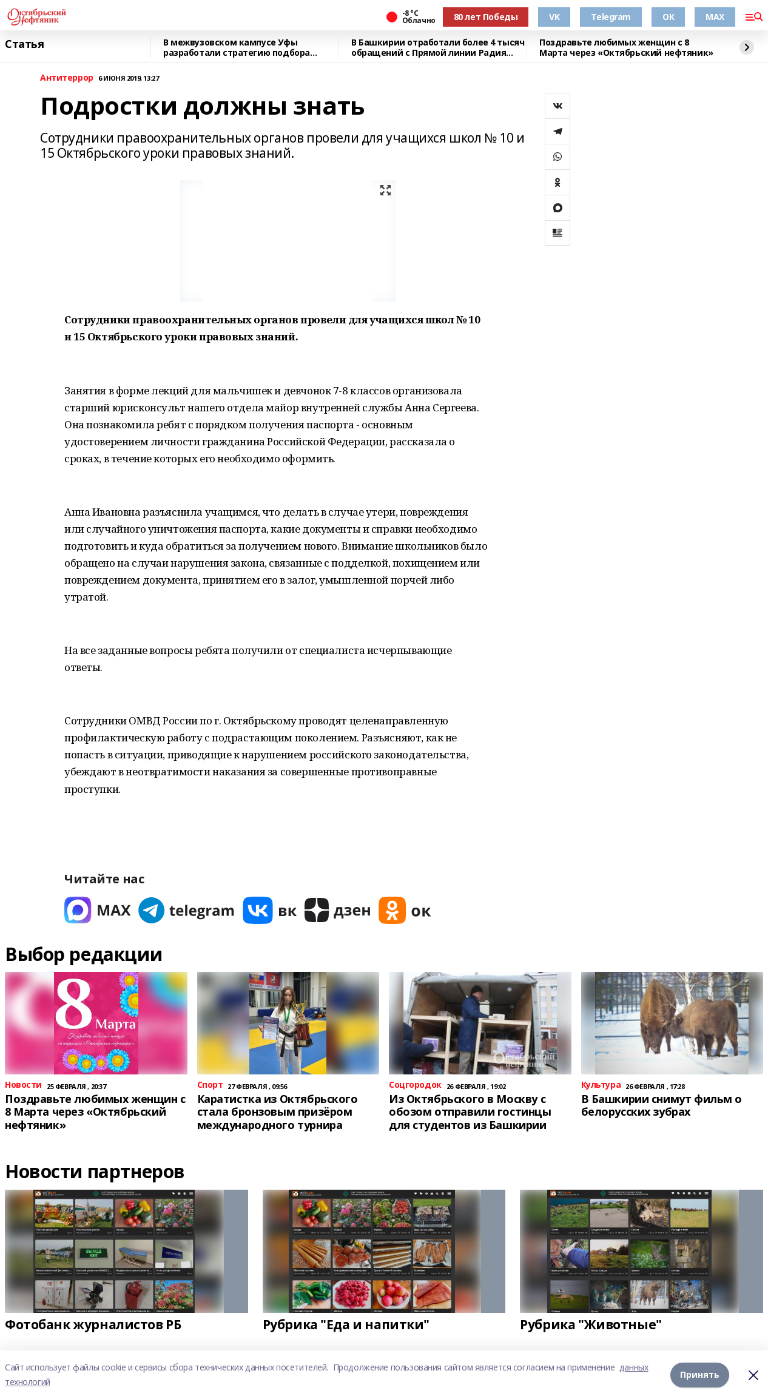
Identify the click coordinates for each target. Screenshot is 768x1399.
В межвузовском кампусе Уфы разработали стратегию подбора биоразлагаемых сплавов (236, 48)
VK (554, 16)
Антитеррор (66, 78)
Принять (699, 1374)
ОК (668, 16)
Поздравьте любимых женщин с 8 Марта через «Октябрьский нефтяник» (626, 48)
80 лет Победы (486, 16)
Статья (24, 44)
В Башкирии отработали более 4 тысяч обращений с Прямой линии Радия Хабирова (437, 48)
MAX (715, 16)
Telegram (611, 16)
